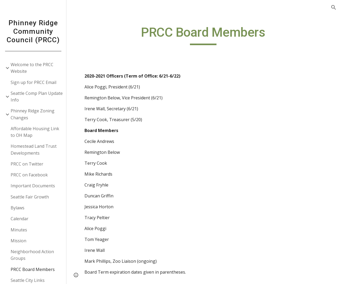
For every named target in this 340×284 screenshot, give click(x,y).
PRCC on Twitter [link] (27, 164)
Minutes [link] (19, 230)
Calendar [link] (19, 219)
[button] (333, 7)
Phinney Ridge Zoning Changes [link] (32, 114)
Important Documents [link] (33, 186)
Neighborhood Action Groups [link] (32, 255)
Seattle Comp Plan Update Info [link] (37, 96)
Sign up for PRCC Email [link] (33, 82)
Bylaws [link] (17, 208)
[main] (203, 34)
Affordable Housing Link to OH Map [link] (35, 132)
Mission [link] (18, 241)
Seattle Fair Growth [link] (30, 197)
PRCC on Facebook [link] (29, 175)
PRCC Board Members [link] (33, 269)
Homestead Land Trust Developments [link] (34, 149)
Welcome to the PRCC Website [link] (32, 68)
